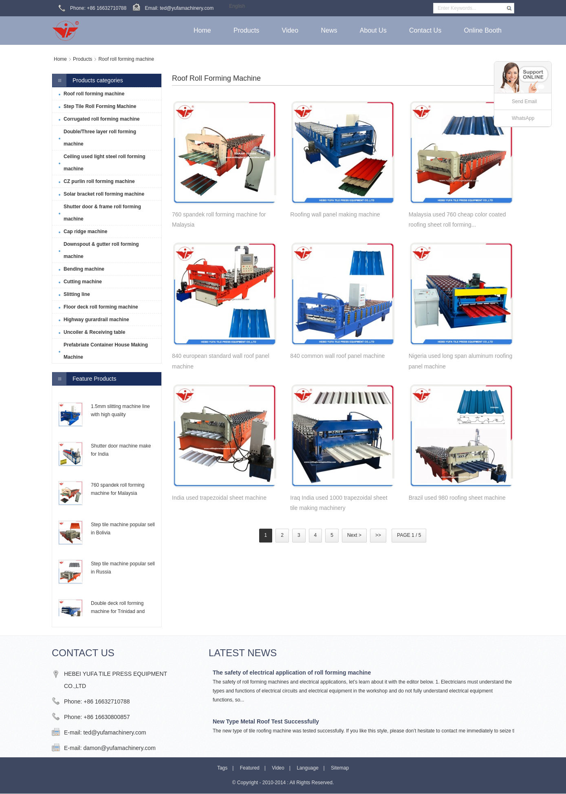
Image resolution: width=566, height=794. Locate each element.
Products (82, 59)
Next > (354, 535)
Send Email (524, 101)
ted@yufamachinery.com (114, 732)
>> (378, 535)
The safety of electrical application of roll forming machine (292, 672)
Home (60, 59)
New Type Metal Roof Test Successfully (266, 721)
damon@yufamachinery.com (119, 748)
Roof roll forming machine (126, 59)
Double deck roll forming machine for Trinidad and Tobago (118, 611)
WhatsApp (523, 118)
